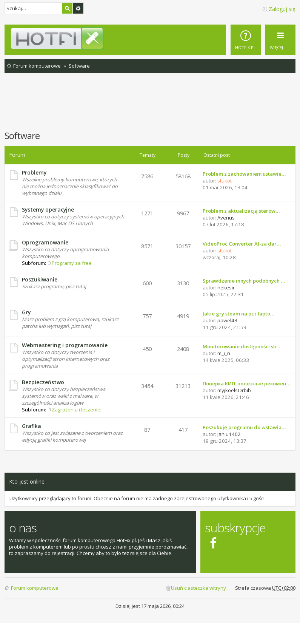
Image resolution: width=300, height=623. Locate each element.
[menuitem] (246, 40)
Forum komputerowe (34, 587)
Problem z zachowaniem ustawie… (244, 173)
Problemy (34, 172)
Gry (26, 312)
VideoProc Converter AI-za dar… (242, 243)
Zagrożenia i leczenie (76, 409)
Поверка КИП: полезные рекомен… (247, 383)
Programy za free (72, 263)
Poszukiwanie (39, 279)
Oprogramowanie (45, 242)
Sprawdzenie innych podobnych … (244, 280)
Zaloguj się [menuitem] (282, 8)
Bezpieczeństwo (43, 382)
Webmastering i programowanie (65, 345)
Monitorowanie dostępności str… (242, 346)
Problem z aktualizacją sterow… (241, 210)
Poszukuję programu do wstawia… (244, 427)
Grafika (31, 426)
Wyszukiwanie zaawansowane (78, 8)
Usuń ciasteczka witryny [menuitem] (198, 587)
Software (22, 135)
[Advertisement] (150, 105)
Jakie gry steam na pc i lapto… (238, 313)
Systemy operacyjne (48, 209)
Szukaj (67, 8)
